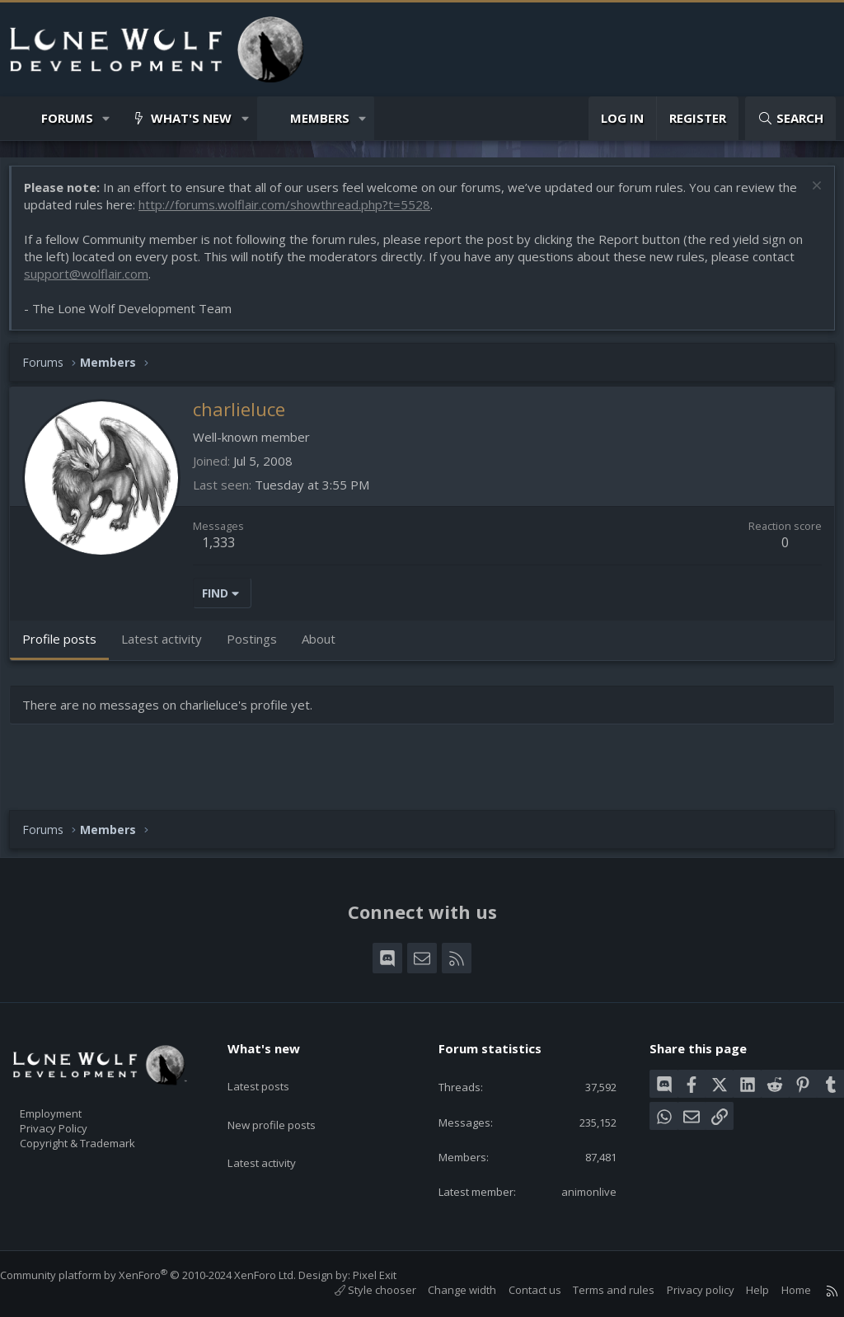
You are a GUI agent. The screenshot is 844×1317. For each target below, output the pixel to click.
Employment (72, 1102)
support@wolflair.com (94, 282)
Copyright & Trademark (103, 1137)
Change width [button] (445, 1289)
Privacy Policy (75, 1120)
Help (741, 1289)
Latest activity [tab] (169, 647)
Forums (67, 118)
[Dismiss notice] (806, 195)
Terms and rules (597, 1289)
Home (780, 1289)
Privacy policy (684, 1289)
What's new (191, 118)
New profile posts (287, 1101)
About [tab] (327, 647)
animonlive (578, 1190)
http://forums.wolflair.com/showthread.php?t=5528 (315, 212)
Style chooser (359, 1289)
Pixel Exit (391, 1275)
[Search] (790, 118)
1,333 (226, 550)
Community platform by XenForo (164, 1275)
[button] (107, 118)
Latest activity (276, 1133)
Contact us (518, 1289)
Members (319, 118)
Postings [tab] (260, 647)
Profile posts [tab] (67, 647)
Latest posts (272, 1069)
